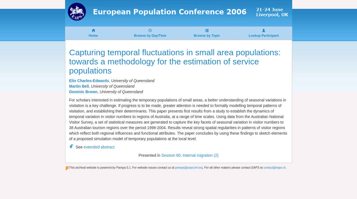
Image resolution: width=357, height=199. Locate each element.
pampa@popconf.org (189, 167)
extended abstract (99, 147)
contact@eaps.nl (274, 167)
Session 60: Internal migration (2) (190, 155)
